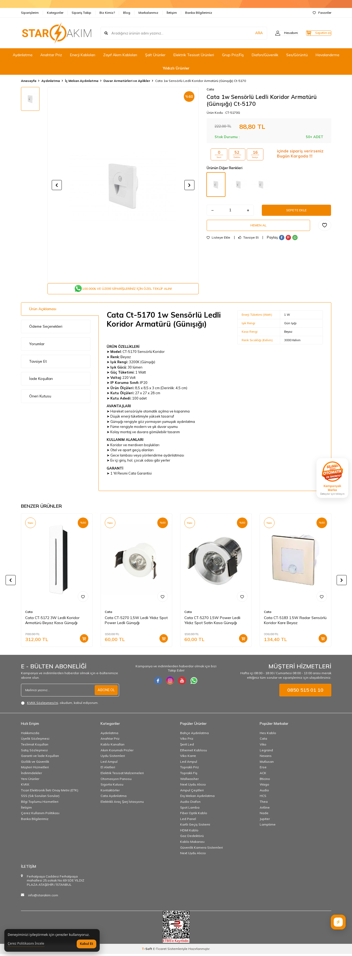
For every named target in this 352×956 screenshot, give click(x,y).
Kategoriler (55, 13)
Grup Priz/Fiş (233, 54)
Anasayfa (28, 81)
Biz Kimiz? (107, 13)
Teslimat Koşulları (34, 746)
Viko (263, 746)
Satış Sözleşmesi (34, 752)
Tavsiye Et (248, 241)
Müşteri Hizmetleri (35, 769)
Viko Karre (188, 758)
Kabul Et (86, 943)
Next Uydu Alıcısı (193, 786)
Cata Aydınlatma (114, 798)
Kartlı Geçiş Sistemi (195, 826)
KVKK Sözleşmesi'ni (42, 705)
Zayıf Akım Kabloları (120, 54)
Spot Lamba (189, 810)
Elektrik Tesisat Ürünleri (193, 54)
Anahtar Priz (51, 54)
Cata (210, 89)
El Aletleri (108, 769)
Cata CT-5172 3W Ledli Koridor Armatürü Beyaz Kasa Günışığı (52, 622)
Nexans (266, 758)
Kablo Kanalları (112, 746)
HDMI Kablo (189, 832)
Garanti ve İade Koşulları (40, 758)
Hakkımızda (30, 735)
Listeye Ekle (218, 241)
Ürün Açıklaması (42, 311)
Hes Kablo (268, 735)
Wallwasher (189, 781)
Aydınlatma (22, 54)
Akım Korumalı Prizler (117, 752)
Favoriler (322, 13)
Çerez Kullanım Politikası (40, 815)
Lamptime (268, 826)
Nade (264, 815)
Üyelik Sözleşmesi (35, 741)
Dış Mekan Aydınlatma (197, 798)
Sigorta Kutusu (112, 786)
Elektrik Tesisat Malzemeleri (122, 775)
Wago (264, 786)
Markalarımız (148, 13)
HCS (263, 798)
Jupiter (265, 821)
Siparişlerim (30, 13)
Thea (264, 804)
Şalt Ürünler (155, 54)
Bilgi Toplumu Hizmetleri (39, 804)
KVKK (25, 786)
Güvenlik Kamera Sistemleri (201, 850)
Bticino (265, 781)
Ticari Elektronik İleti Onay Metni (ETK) (49, 792)
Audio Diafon (190, 804)
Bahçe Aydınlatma (194, 735)
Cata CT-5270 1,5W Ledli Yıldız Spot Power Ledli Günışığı (136, 622)
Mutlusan (267, 764)
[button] (57, 185)
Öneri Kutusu (40, 398)
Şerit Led (187, 746)
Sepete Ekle (296, 211)
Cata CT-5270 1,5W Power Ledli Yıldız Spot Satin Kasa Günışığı (212, 622)
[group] (123, 185)
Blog (126, 13)
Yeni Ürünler (30, 781)
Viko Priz (186, 741)
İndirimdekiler (31, 775)
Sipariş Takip (81, 13)
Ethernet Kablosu (193, 752)
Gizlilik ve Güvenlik (35, 764)
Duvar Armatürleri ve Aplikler (126, 81)
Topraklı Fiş (188, 775)
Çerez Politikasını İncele (26, 943)
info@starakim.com (43, 897)
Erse (263, 769)
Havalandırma (327, 54)
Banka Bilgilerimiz (198, 13)
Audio (264, 792)
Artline (265, 810)
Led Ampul (109, 764)
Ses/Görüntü (297, 54)
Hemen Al (258, 228)
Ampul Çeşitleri (192, 792)
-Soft (147, 951)
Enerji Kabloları (82, 54)
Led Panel (188, 821)
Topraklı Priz (189, 769)
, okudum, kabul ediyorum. (59, 705)
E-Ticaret (160, 951)
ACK (263, 775)
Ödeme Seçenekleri (45, 328)
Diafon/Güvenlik (265, 54)
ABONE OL (105, 692)
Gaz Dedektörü (192, 838)
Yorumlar (37, 346)
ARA (248, 32)
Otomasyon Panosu (116, 781)
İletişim (172, 13)
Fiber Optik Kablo (193, 815)
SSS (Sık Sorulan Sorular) (40, 798)
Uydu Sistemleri (113, 758)
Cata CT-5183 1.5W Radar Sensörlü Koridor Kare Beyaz (295, 622)
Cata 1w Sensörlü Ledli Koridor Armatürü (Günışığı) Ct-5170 (200, 81)
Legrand (266, 752)
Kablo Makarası (192, 844)
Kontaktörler (110, 792)
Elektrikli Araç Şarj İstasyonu (122, 804)
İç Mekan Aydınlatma (81, 81)
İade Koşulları (41, 380)
